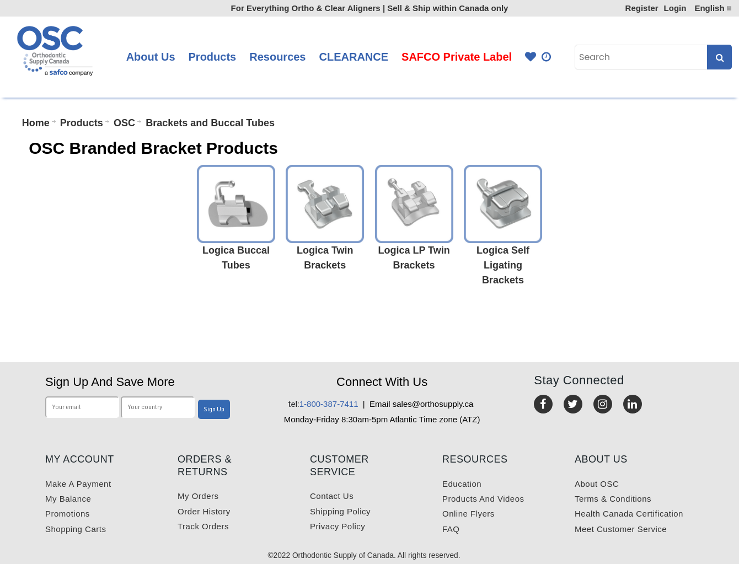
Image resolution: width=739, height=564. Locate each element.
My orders (198, 496)
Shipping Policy (340, 511)
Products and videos (483, 498)
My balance (68, 498)
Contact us (332, 496)
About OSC (597, 483)
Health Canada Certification (629, 513)
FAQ (451, 529)
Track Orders (203, 526)
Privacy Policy (337, 526)
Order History (204, 511)
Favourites (530, 57)
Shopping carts (75, 529)
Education (461, 483)
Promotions (67, 513)
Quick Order (547, 57)
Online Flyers (468, 513)
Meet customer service (621, 529)
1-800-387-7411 (323, 404)
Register (641, 8)
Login (675, 8)
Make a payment (78, 483)
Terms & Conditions (613, 498)
